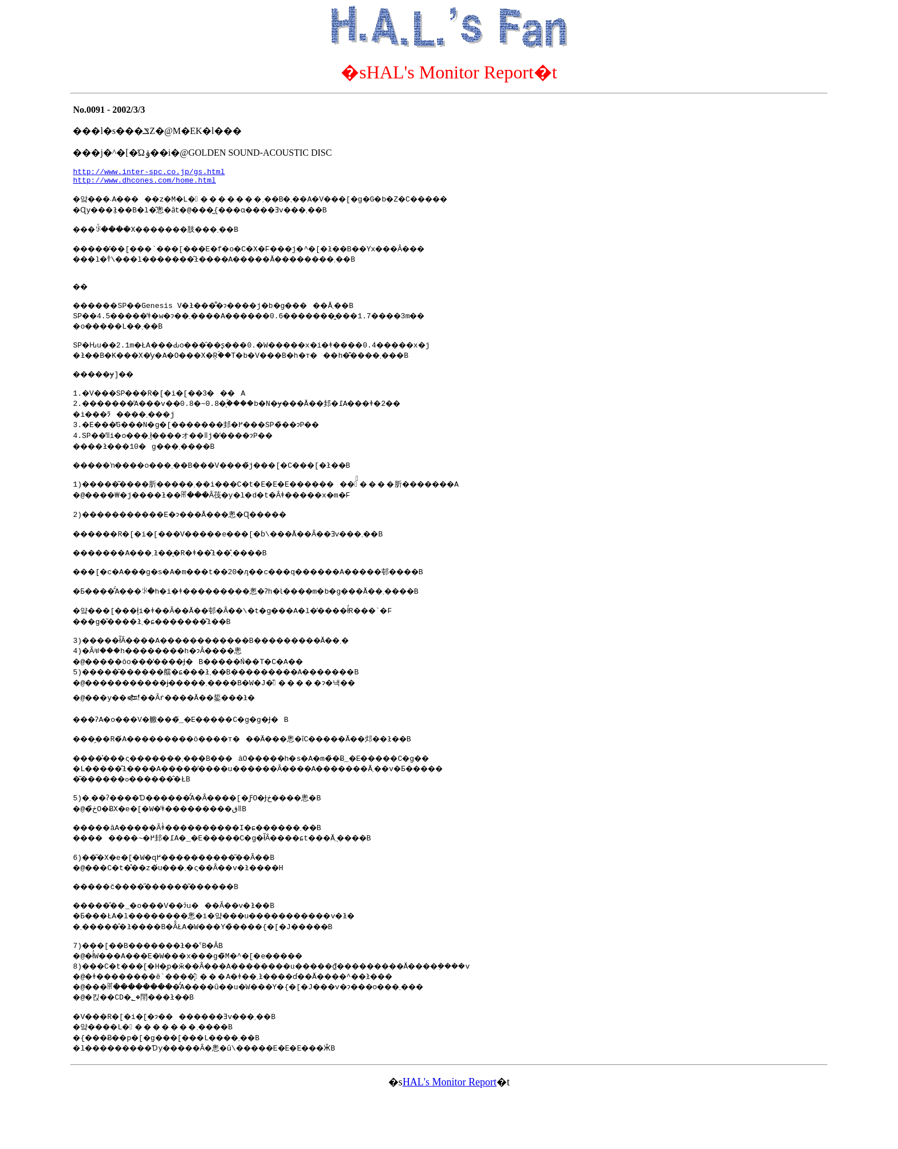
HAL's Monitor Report (450, 1133)
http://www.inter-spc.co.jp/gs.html (148, 173)
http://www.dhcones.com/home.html (144, 183)
